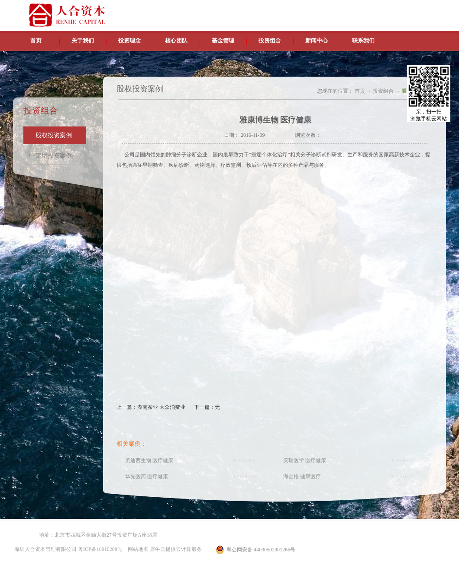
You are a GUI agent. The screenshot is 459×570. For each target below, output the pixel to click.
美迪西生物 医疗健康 (149, 460)
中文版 (363, 9)
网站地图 (137, 549)
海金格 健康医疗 (302, 476)
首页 (36, 40)
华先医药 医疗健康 (146, 476)
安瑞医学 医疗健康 (304, 460)
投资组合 (383, 91)
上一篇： (150, 407)
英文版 (383, 9)
